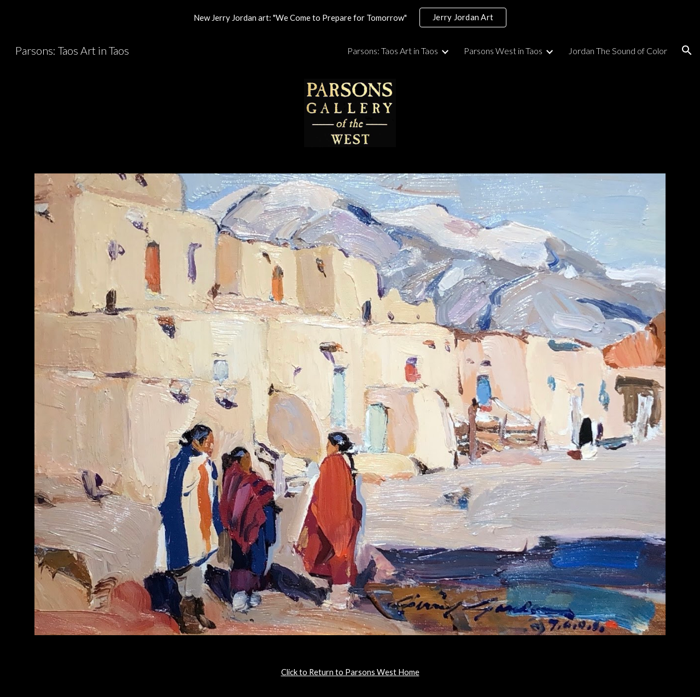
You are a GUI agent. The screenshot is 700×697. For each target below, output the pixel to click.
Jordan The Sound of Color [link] (617, 50)
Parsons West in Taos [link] (503, 50)
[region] (350, 17)
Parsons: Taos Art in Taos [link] (392, 50)
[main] (350, 672)
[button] (687, 50)
